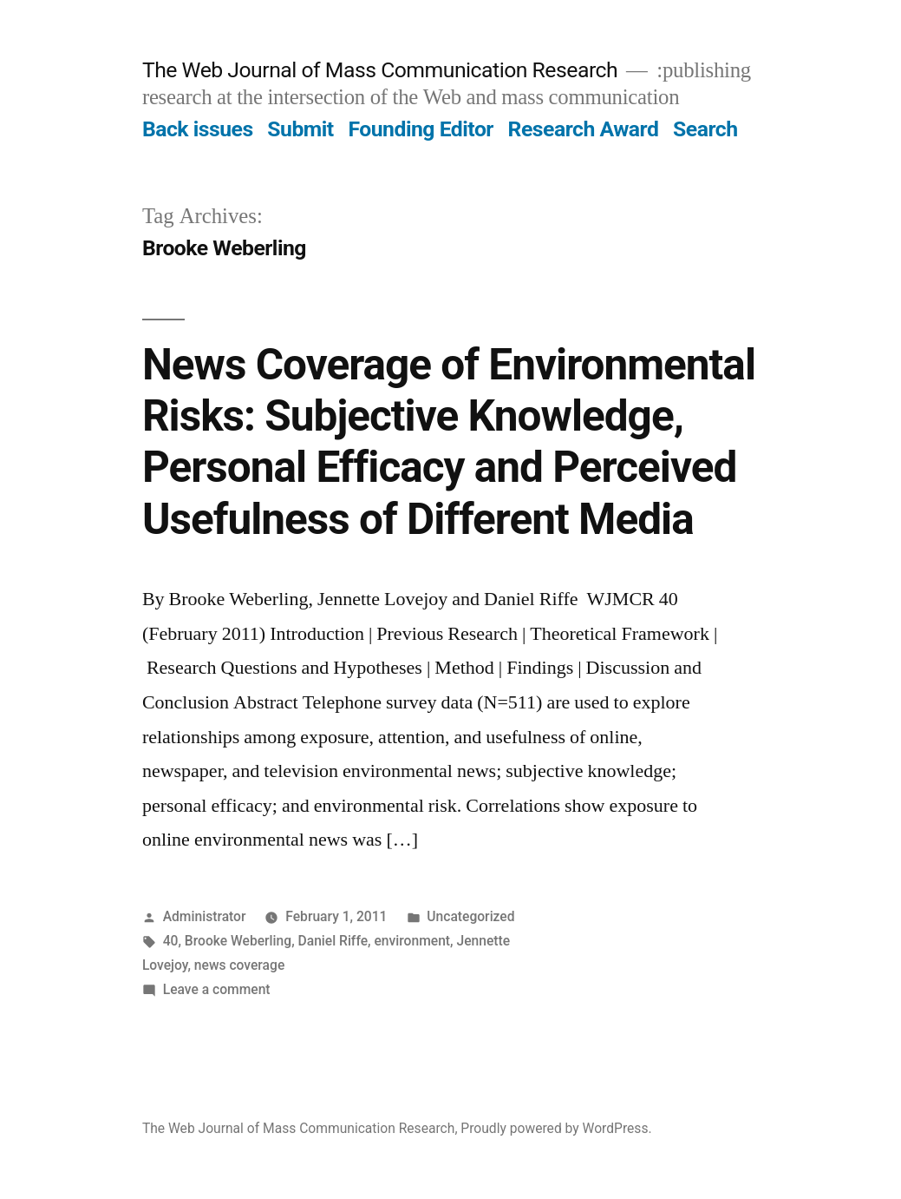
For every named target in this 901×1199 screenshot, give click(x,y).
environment (412, 940)
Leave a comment (217, 989)
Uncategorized (470, 916)
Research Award (583, 129)
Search (705, 129)
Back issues (197, 129)
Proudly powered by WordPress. (555, 1128)
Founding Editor (420, 129)
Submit (300, 129)
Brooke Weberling (238, 940)
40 (171, 940)
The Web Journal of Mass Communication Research (379, 69)
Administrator (204, 916)
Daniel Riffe (333, 940)
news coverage (239, 965)
